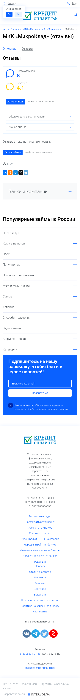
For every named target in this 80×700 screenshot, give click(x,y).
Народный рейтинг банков (40, 544)
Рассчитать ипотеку (40, 527)
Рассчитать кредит (40, 516)
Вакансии (40, 594)
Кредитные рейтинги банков (40, 555)
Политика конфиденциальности (40, 605)
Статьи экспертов (40, 571)
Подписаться (40, 393)
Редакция (40, 561)
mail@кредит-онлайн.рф (40, 667)
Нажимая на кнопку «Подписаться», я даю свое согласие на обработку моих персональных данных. (41, 407)
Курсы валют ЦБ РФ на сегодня (40, 539)
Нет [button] (18, 14)
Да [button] (9, 14)
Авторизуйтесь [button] (15, 101)
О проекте (40, 577)
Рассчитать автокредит (40, 521)
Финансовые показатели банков (40, 550)
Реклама (40, 583)
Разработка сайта (14, 694)
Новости (40, 566)
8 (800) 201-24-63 (30, 653)
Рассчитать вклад (40, 533)
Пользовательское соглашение (40, 600)
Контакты (40, 588)
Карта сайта (40, 611)
